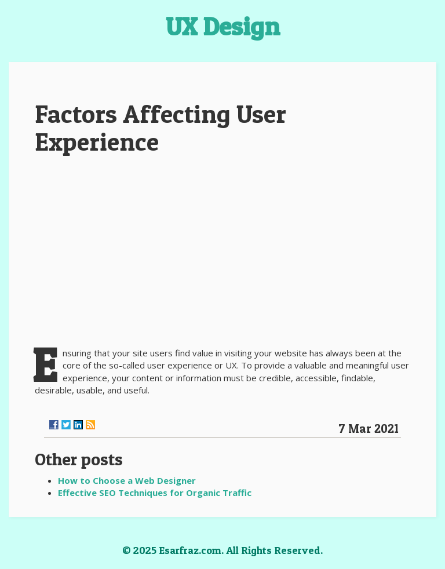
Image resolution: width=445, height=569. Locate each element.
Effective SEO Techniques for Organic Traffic (154, 492)
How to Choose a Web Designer (127, 480)
